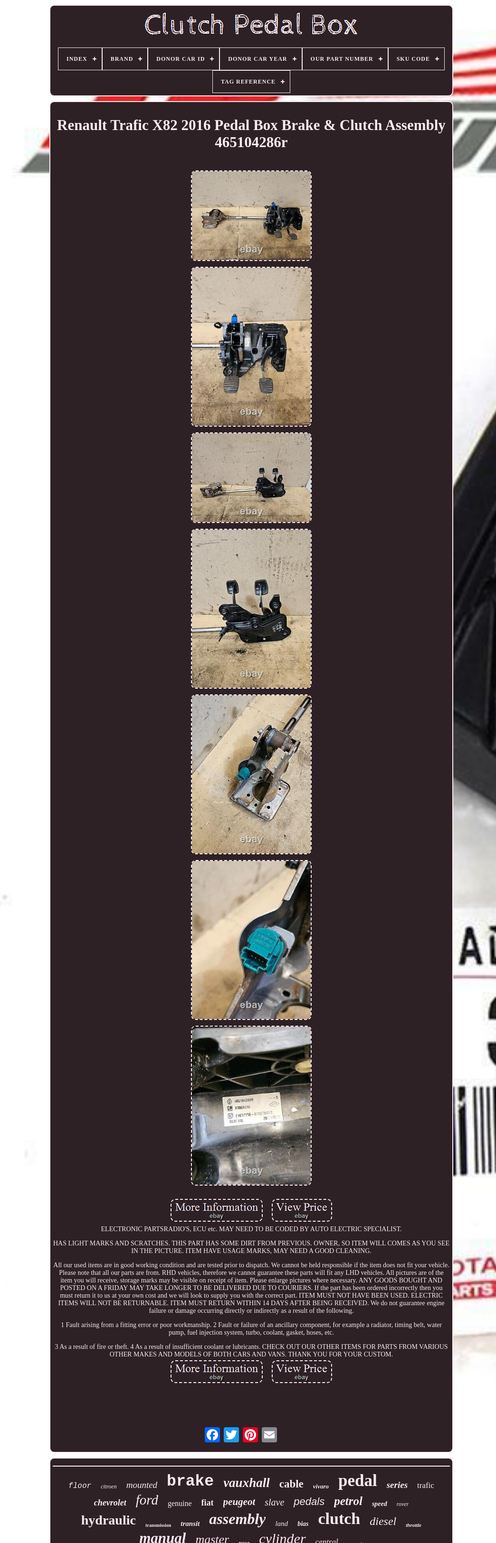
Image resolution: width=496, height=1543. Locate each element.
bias (302, 1523)
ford (147, 1499)
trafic (425, 1485)
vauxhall (246, 1483)
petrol (348, 1501)
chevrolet (110, 1502)
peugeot (239, 1501)
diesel (383, 1521)
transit (190, 1523)
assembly (237, 1518)
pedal (357, 1480)
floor (79, 1486)
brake (190, 1481)
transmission (158, 1525)
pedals (309, 1501)
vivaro (321, 1486)
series (397, 1485)
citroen (109, 1486)
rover (403, 1504)
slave (274, 1502)
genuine (180, 1503)
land (281, 1523)
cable (291, 1484)
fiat (207, 1502)
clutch (339, 1518)
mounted (141, 1485)
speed (379, 1503)
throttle (413, 1525)
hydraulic (108, 1520)
